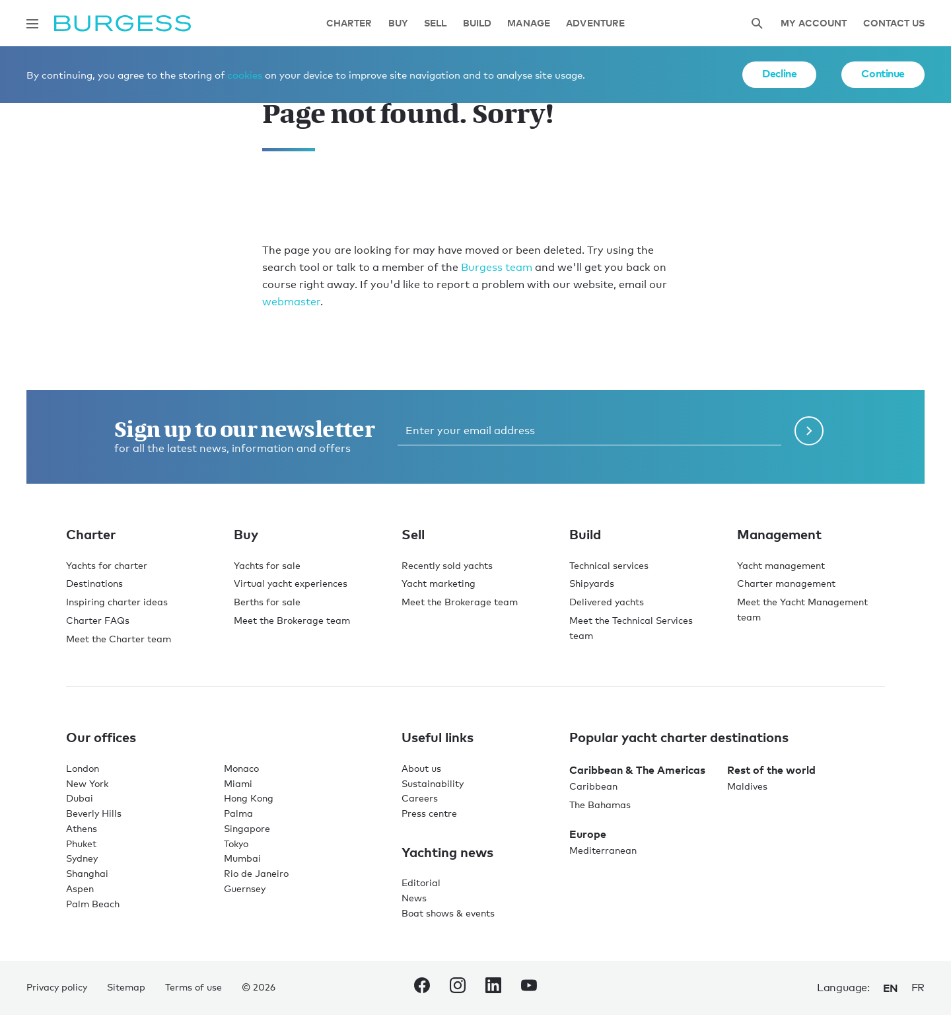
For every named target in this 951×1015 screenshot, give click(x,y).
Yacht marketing (439, 583)
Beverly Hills (94, 813)
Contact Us (894, 23)
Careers (420, 798)
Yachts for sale (267, 565)
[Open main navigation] (32, 24)
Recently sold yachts (447, 565)
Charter (349, 23)
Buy (398, 23)
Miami (238, 783)
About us (421, 768)
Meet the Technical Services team (631, 628)
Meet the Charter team (118, 638)
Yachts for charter (106, 565)
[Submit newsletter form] (809, 430)
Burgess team (496, 267)
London (82, 768)
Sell (435, 23)
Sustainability (433, 783)
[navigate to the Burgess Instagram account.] (457, 988)
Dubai (79, 798)
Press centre (429, 813)
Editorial (421, 882)
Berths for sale (267, 601)
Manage (528, 23)
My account (814, 23)
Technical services (609, 565)
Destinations (94, 583)
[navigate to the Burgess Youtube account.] (529, 988)
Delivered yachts (606, 601)
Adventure (595, 23)
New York (87, 783)
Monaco (241, 768)
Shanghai (87, 873)
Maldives (747, 786)
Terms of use (193, 987)
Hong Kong (248, 798)
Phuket (81, 843)
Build (477, 23)
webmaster (291, 301)
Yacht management (781, 565)
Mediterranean (603, 850)
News (414, 897)
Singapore (247, 828)
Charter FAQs (97, 620)
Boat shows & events (448, 913)
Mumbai (242, 858)
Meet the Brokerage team (292, 620)
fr (918, 987)
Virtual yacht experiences (290, 583)
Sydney (82, 858)
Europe (587, 834)
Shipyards (591, 583)
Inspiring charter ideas (117, 601)
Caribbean (593, 786)
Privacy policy (56, 987)
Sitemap (126, 987)
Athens (81, 828)
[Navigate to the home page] (122, 23)
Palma (238, 813)
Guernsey (244, 888)
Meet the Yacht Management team (802, 609)
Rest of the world (771, 769)
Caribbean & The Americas (637, 769)
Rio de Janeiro (256, 873)
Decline (779, 73)
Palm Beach (93, 903)
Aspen (80, 888)
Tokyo (236, 843)
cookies (244, 75)
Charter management (786, 583)
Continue (883, 73)
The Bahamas (600, 804)
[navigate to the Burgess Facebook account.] (422, 988)
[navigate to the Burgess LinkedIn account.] (493, 988)
